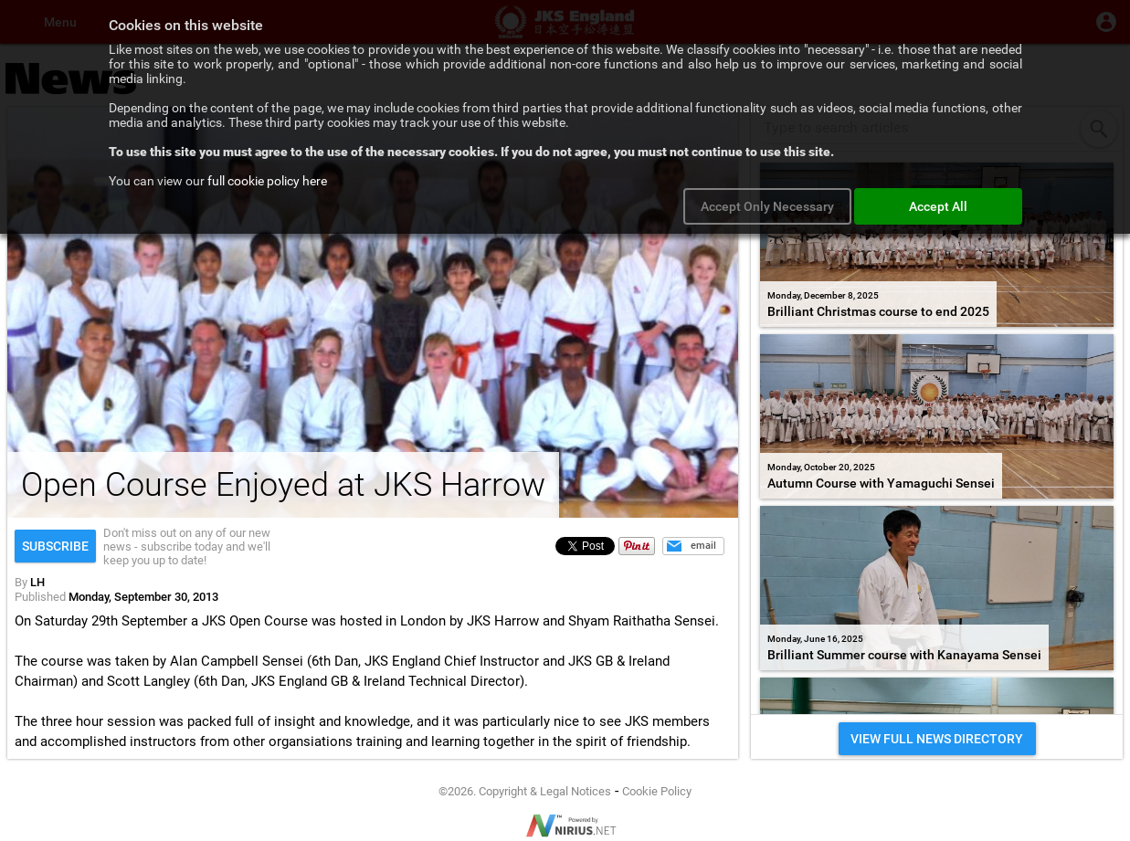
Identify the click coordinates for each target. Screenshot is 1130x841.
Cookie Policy (657, 791)
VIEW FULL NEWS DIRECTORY (936, 738)
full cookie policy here (267, 180)
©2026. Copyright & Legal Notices (524, 791)
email (703, 546)
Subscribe (55, 546)
